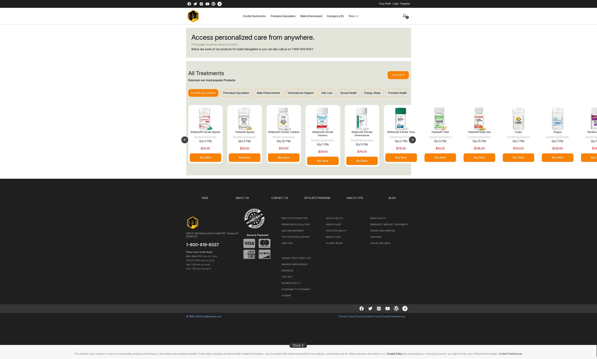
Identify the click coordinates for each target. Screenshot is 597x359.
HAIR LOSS (287, 245)
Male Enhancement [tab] (275, 93)
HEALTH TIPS (355, 199)
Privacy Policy (347, 318)
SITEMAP (286, 297)
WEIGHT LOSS (333, 238)
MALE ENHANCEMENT (293, 232)
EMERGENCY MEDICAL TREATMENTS (389, 226)
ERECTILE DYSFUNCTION (295, 220)
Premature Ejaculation (283, 16)
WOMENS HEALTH (291, 285)
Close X (298, 345)
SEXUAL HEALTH (334, 220)
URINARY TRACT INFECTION (296, 260)
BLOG (392, 199)
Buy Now (205, 159)
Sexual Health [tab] (362, 93)
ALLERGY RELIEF (334, 245)
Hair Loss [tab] (338, 93)
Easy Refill (385, 3)
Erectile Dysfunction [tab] (204, 93)
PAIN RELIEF (288, 272)
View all (396, 75)
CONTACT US (280, 199)
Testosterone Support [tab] (309, 93)
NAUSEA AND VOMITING (382, 232)
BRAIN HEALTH (378, 220)
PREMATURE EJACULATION (296, 226)
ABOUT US (242, 199)
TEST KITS (287, 278)
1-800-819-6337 (302, 49)
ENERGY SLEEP (333, 226)
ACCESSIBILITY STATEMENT (296, 291)
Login (396, 3)
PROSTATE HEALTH (336, 232)
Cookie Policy (395, 353)
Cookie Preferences (510, 353)
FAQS (205, 199)
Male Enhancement (311, 16)
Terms (359, 318)
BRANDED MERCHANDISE (294, 266)
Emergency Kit (335, 16)
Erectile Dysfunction (254, 16)
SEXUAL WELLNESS (380, 245)
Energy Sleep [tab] (388, 93)
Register (405, 3)
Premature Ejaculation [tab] (240, 93)
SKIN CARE (375, 238)
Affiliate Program (317, 199)
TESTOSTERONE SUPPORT (296, 238)
